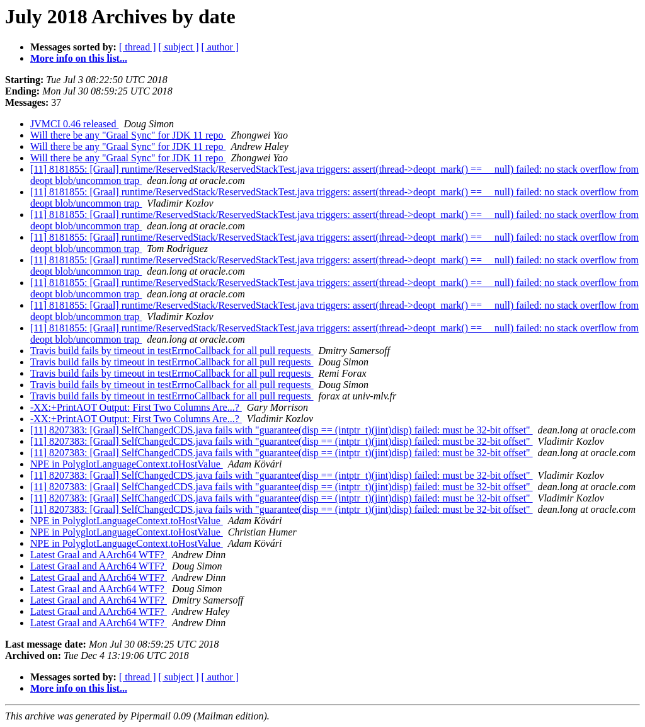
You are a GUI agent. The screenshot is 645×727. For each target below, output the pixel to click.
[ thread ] (137, 47)
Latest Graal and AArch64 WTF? (98, 554)
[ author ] (220, 47)
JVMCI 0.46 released (74, 123)
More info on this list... (78, 58)
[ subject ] (179, 47)
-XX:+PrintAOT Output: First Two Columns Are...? (136, 407)
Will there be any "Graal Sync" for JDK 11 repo (127, 135)
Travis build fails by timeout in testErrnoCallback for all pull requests (172, 350)
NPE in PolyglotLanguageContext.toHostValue (126, 464)
